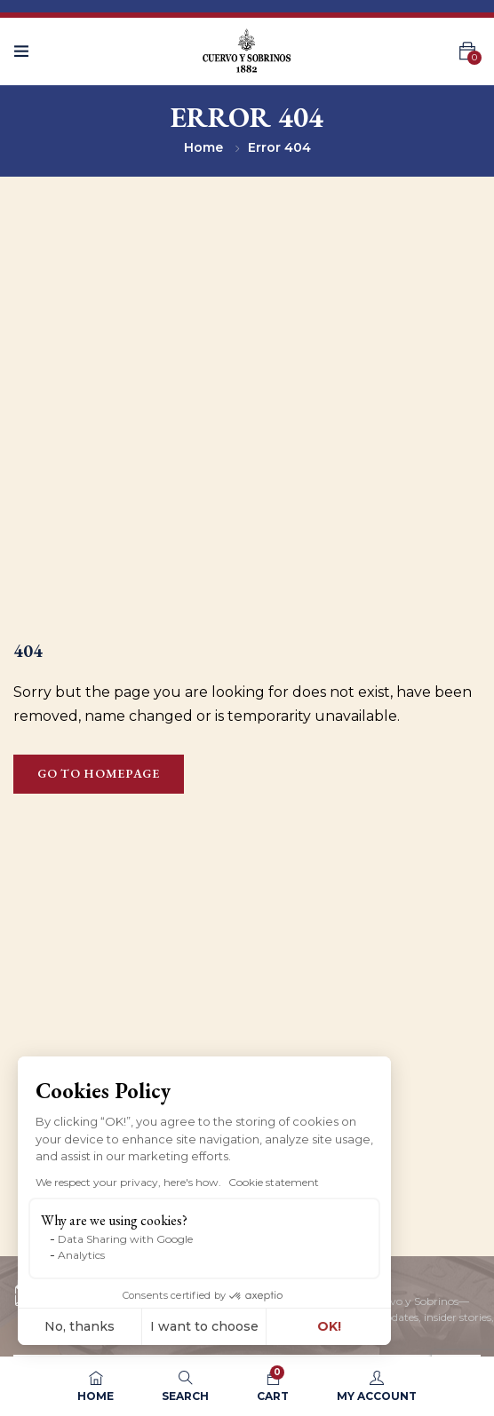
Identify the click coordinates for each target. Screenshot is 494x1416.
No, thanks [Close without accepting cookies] (79, 1326)
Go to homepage (98, 773)
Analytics (81, 1255)
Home (203, 147)
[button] (42, 1396)
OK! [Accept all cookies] (329, 1326)
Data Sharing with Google (125, 1239)
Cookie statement (273, 1182)
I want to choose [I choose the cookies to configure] (204, 1326)
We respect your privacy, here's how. (128, 1182)
